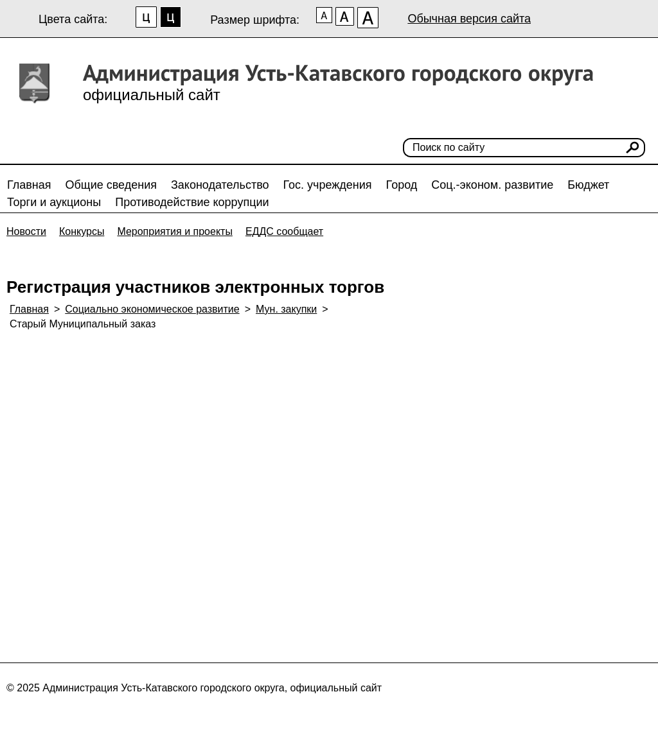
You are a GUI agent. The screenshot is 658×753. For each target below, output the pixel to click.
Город (402, 184)
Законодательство (220, 184)
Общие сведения (111, 184)
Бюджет (588, 184)
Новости (26, 231)
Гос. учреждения (327, 184)
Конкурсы (81, 231)
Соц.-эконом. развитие (492, 184)
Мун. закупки (286, 309)
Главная (29, 184)
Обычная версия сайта (469, 18)
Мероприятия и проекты (175, 231)
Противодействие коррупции (192, 202)
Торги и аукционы (54, 202)
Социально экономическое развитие (152, 309)
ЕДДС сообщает (284, 231)
